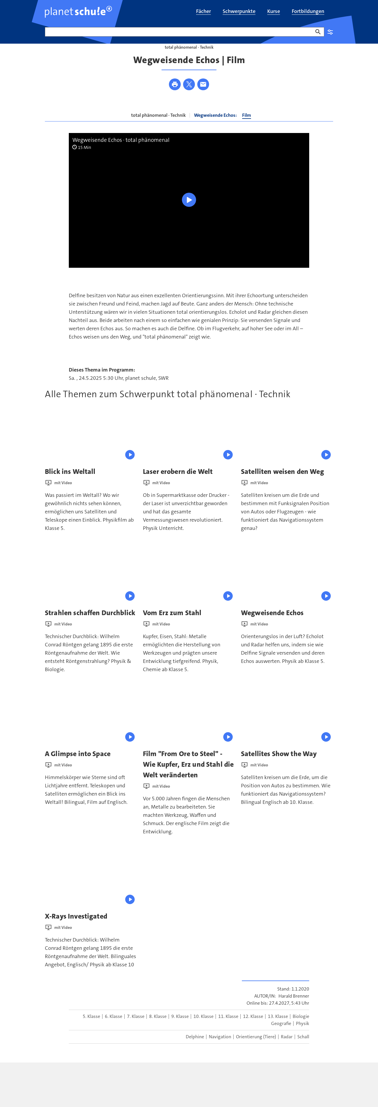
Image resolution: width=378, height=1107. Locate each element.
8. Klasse (158, 1028)
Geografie (281, 1035)
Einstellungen (330, 32)
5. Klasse (91, 1028)
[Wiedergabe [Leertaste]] (189, 211)
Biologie (301, 1028)
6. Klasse (113, 1028)
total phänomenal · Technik (158, 127)
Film (246, 127)
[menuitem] (203, 12)
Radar (287, 1048)
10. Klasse (203, 1028)
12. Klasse (253, 1028)
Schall (303, 1048)
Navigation (220, 1048)
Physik (302, 1035)
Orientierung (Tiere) (256, 1048)
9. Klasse (180, 1028)
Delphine (195, 1048)
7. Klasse (135, 1028)
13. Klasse (278, 1028)
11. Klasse (228, 1028)
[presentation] (91, 447)
